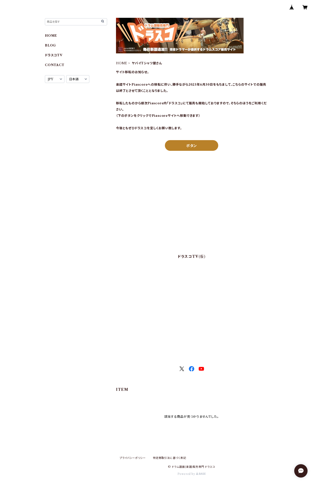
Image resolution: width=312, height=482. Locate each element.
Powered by (192, 474)
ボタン (191, 145)
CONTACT (54, 65)
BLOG (50, 45)
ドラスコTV (53, 55)
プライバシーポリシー (133, 458)
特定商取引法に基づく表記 (169, 458)
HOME (121, 63)
